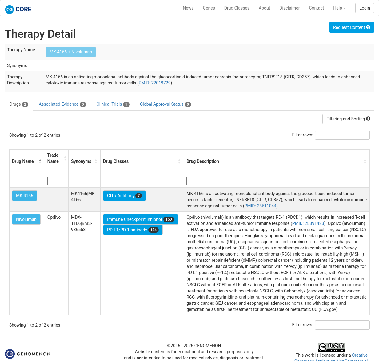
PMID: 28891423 (308, 223)
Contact (316, 8)
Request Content (351, 27)
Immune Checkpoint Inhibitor (140, 219)
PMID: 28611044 (261, 205)
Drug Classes (236, 8)
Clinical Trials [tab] (113, 104)
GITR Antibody (124, 195)
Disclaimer (289, 8)
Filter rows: (302, 134)
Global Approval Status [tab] (165, 104)
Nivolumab (26, 219)
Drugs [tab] (19, 104)
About (264, 8)
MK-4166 (24, 195)
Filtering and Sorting (348, 118)
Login (364, 8)
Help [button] (339, 8)
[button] (40, 161)
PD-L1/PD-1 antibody (133, 230)
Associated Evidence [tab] (62, 104)
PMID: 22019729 (155, 82)
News (188, 8)
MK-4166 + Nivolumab (71, 51)
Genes (209, 8)
